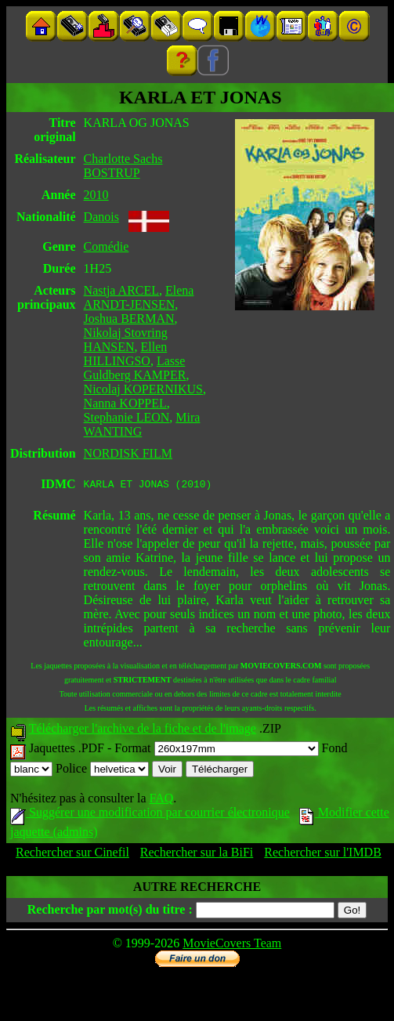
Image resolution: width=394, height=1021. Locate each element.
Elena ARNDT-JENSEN (139, 297)
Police (102, 770)
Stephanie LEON (127, 417)
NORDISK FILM (128, 453)
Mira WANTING (142, 424)
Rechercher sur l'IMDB (322, 854)
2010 (96, 194)
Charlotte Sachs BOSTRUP (123, 165)
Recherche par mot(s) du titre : (110, 911)
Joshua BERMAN (129, 318)
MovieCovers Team (232, 945)
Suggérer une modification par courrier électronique (150, 814)
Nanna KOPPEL (125, 403)
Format (216, 750)
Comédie (106, 246)
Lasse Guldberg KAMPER (135, 368)
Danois (101, 216)
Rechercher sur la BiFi (196, 854)
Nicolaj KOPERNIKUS (143, 389)
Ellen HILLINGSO (126, 353)
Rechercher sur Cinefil (72, 854)
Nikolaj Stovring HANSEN (126, 339)
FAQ (161, 800)
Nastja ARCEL (121, 290)
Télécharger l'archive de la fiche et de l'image (142, 730)
